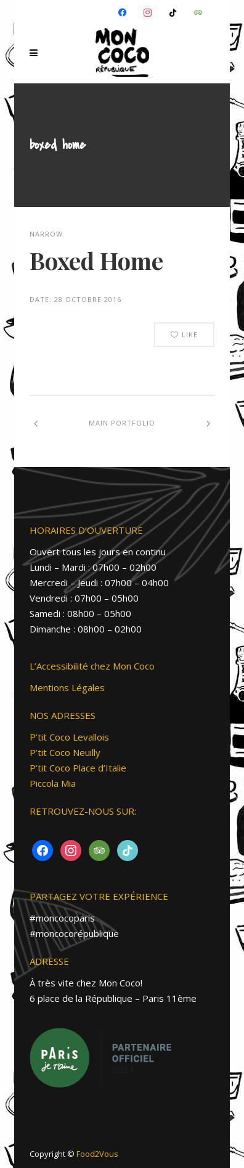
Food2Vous (97, 1153)
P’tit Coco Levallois (69, 737)
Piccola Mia (53, 783)
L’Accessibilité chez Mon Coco (92, 666)
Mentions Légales (67, 687)
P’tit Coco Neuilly (65, 752)
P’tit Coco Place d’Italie (78, 768)
